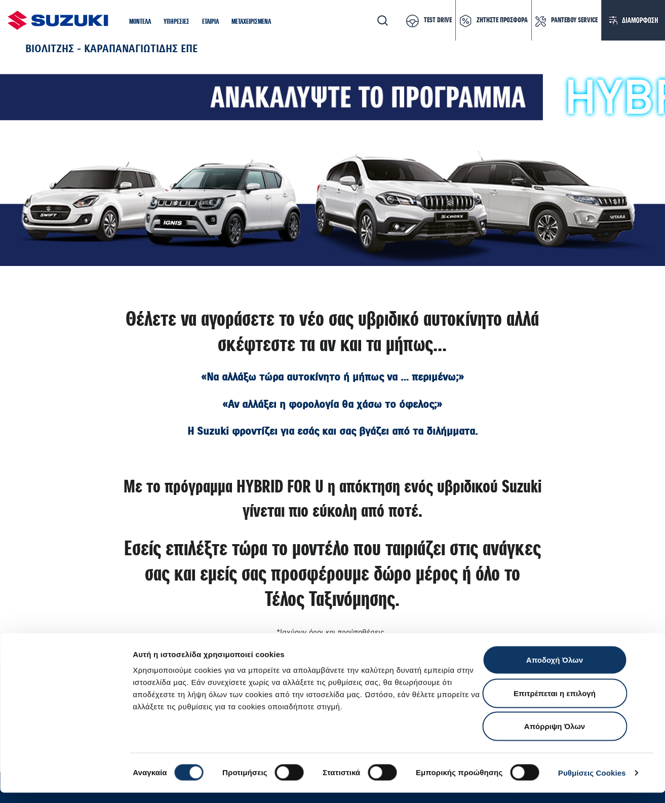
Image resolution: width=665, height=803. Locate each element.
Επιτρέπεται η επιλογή (555, 703)
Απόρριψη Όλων (554, 736)
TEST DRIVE (438, 20)
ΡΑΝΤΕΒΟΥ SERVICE (574, 20)
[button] (140, 22)
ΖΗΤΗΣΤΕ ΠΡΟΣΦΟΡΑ (502, 20)
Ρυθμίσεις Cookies (592, 783)
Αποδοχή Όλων (554, 670)
